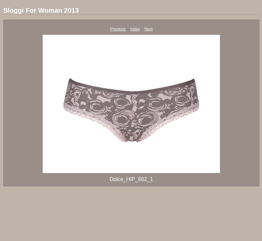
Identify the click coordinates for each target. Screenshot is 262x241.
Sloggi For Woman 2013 (41, 10)
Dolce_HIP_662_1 (131, 179)
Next (149, 29)
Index (135, 29)
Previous (118, 29)
